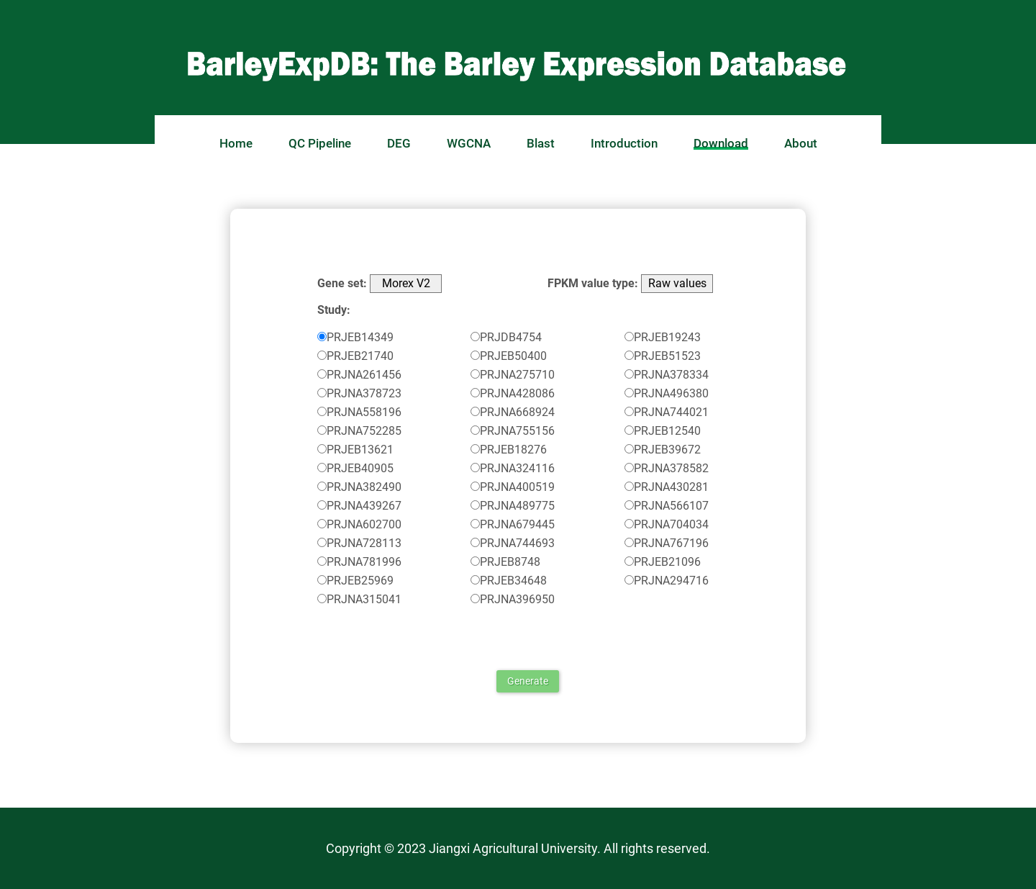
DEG (399, 143)
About (800, 143)
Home (236, 143)
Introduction (624, 143)
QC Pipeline (319, 143)
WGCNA (469, 143)
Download (721, 143)
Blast (541, 143)
